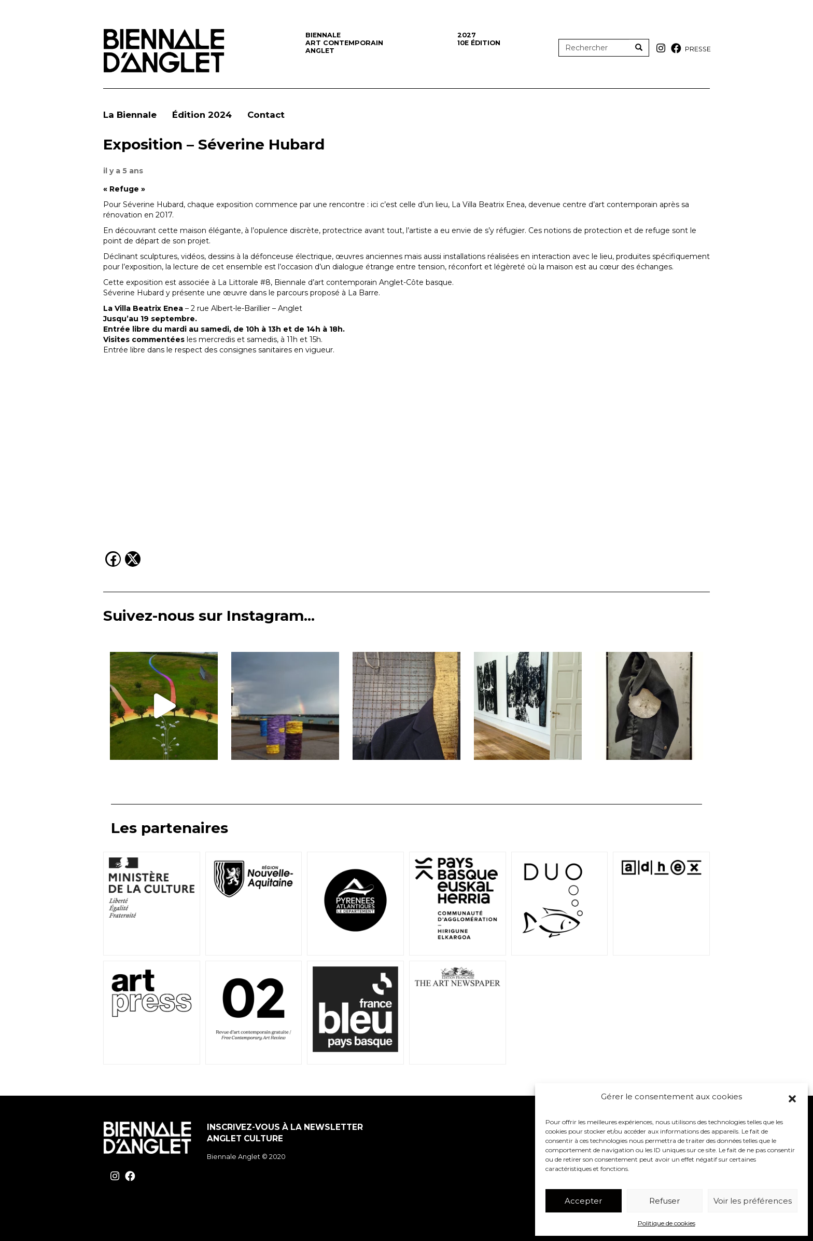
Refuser (664, 1201)
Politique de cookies (666, 1223)
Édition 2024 (202, 115)
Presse (698, 49)
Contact (266, 115)
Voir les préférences (752, 1201)
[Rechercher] (639, 48)
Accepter (583, 1201)
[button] (792, 1099)
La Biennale (130, 115)
